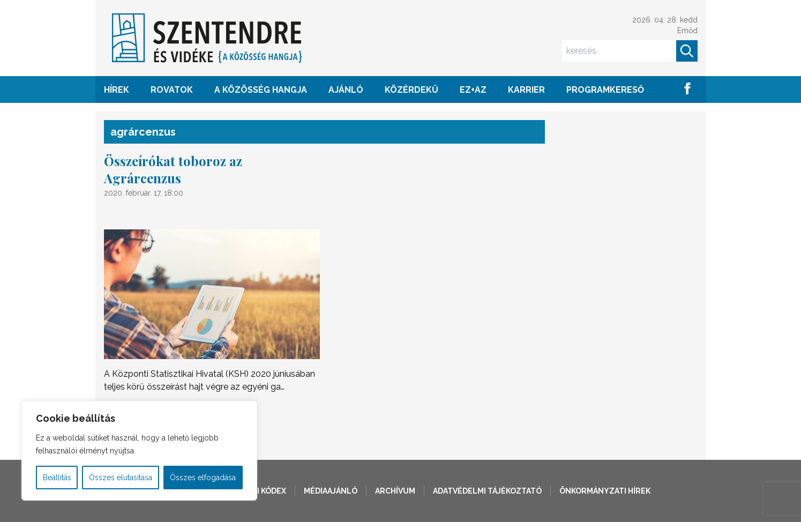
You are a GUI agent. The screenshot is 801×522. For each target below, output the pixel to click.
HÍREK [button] (116, 90)
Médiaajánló (330, 491)
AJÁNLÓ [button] (345, 90)
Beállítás (57, 477)
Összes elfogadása (203, 477)
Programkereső (605, 90)
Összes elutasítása (120, 477)
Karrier (526, 90)
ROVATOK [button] (172, 90)
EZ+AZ (473, 90)
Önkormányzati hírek (604, 491)
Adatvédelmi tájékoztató (487, 491)
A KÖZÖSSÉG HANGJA (260, 90)
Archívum (395, 491)
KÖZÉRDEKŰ (411, 90)
